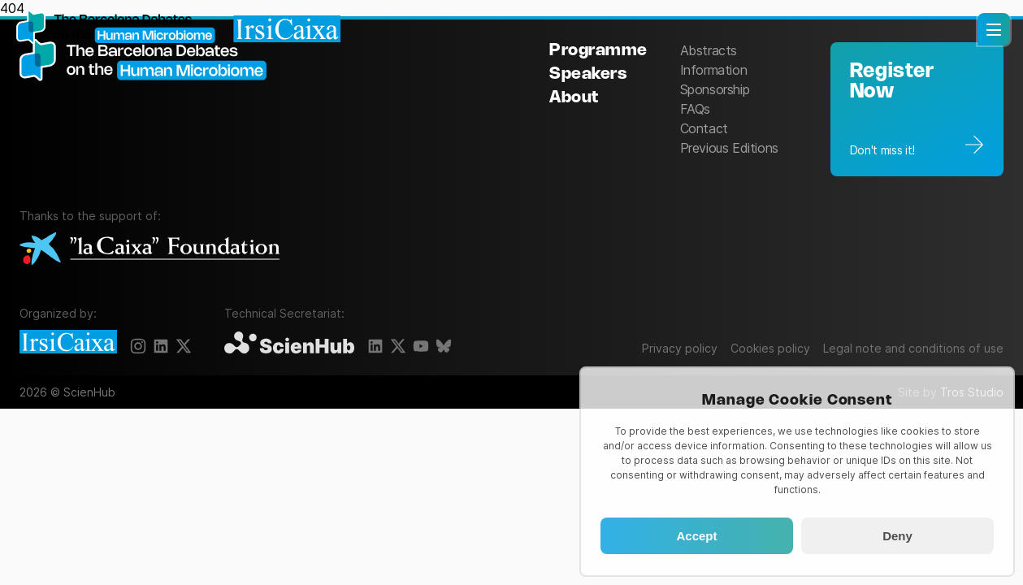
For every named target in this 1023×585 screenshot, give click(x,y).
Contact (704, 128)
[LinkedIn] (161, 346)
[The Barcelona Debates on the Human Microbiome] (150, 107)
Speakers (587, 74)
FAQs (695, 109)
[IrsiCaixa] (68, 343)
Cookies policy (770, 348)
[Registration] (916, 109)
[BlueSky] (444, 346)
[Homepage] (178, 28)
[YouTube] (421, 346)
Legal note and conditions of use (913, 348)
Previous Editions (729, 148)
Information (714, 70)
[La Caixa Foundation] (150, 249)
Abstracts (708, 50)
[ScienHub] (289, 344)
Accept (696, 536)
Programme (598, 50)
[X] (184, 346)
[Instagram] (138, 346)
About (574, 98)
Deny (897, 536)
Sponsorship (715, 89)
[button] (993, 29)
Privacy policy (679, 348)
